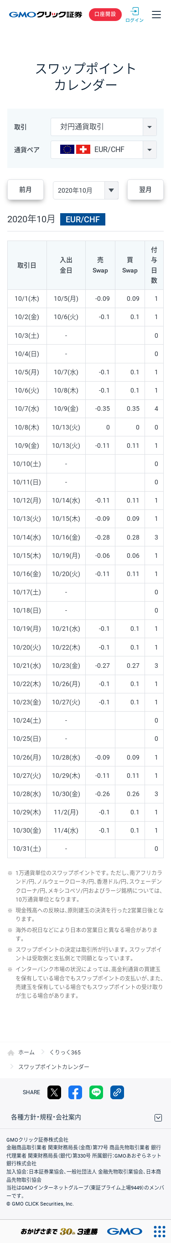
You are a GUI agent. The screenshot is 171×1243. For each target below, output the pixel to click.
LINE (96, 1092)
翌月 (145, 189)
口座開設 (105, 14)
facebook (75, 1092)
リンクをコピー (117, 1092)
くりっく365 (65, 1052)
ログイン (134, 15)
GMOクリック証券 (46, 15)
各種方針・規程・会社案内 (46, 1117)
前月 (25, 189)
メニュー (156, 15)
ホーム (26, 1052)
